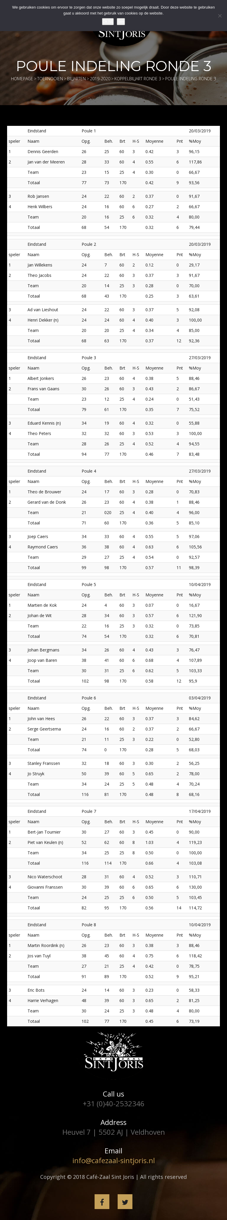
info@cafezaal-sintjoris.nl (113, 1160)
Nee (120, 21)
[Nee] (220, 16)
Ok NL (108, 21)
